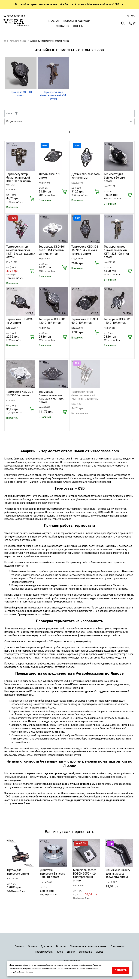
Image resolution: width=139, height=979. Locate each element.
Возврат (61, 946)
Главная (19, 946)
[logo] (17, 23)
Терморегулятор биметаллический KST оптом (53, 95)
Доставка (46, 946)
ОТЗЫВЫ (78, 26)
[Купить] (32, 199)
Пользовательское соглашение (88, 946)
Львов (100, 951)
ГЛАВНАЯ (54, 20)
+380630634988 (14, 15)
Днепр (71, 951)
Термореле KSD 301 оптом (20, 94)
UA (133, 15)
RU (127, 15)
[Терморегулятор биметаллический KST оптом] (53, 73)
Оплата (32, 946)
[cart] (130, 23)
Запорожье (85, 951)
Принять (121, 970)
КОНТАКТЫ (62, 26)
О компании (117, 946)
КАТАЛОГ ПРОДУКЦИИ (77, 20)
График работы (44, 951)
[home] (5, 41)
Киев (60, 951)
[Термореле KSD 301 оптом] (21, 73)
